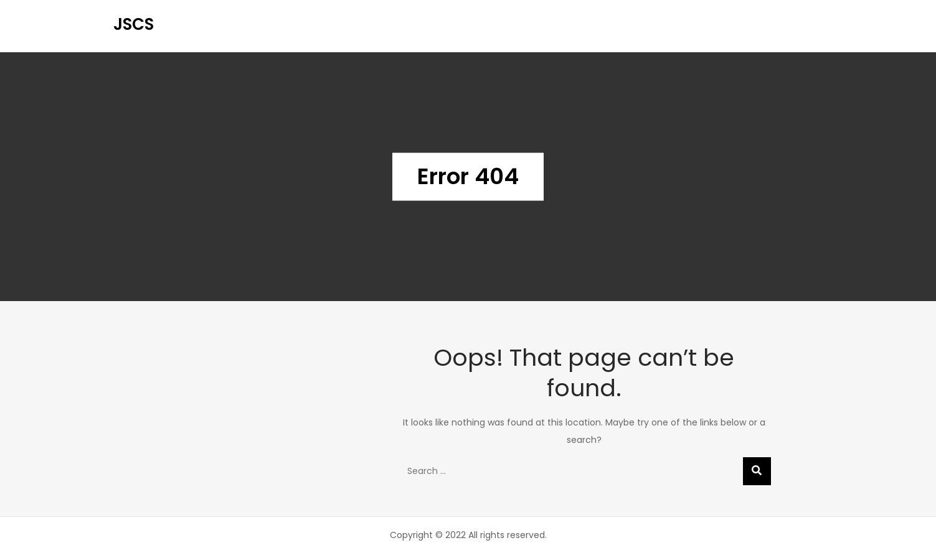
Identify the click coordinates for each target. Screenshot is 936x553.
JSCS (133, 24)
